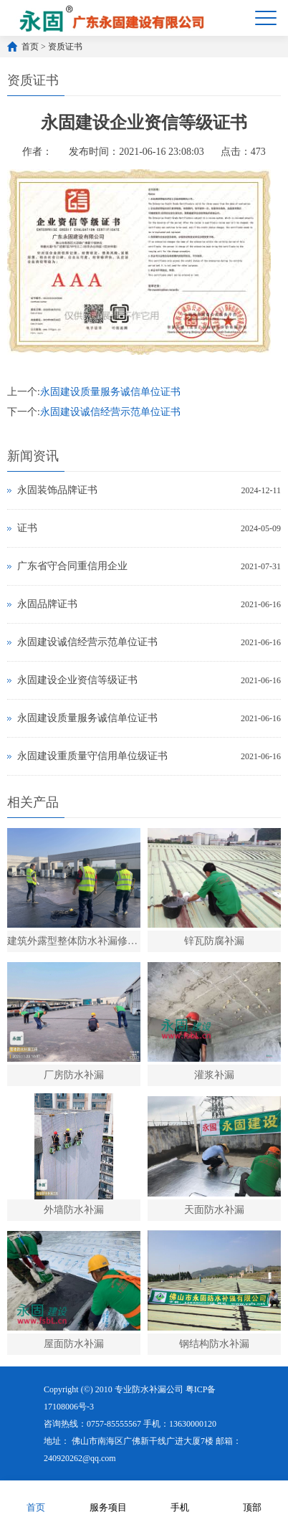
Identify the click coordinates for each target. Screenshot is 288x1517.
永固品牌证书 (47, 604)
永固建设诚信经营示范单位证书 (110, 411)
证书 (27, 528)
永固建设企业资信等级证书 (77, 680)
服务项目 (108, 1498)
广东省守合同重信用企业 (72, 566)
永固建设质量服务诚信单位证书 (110, 391)
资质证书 (65, 47)
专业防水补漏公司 (149, 1389)
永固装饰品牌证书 (57, 490)
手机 (180, 1498)
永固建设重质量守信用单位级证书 (92, 756)
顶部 (252, 1498)
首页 (30, 47)
